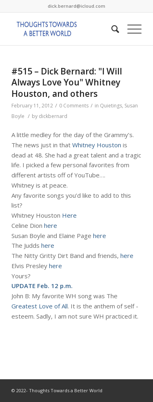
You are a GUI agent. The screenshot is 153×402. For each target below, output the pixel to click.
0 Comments (74, 105)
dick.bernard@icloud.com (76, 6)
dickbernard (53, 116)
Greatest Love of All (39, 306)
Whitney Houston (96, 145)
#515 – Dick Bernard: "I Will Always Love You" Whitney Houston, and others (66, 82)
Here (69, 215)
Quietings (111, 105)
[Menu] (130, 29)
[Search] (111, 29)
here (50, 225)
